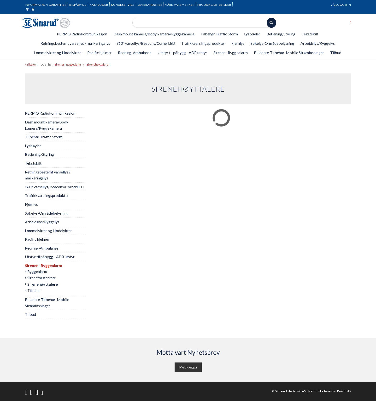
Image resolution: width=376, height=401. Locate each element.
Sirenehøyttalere (97, 64)
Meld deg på (188, 367)
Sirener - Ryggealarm (68, 64)
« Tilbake (30, 64)
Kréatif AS (344, 391)
